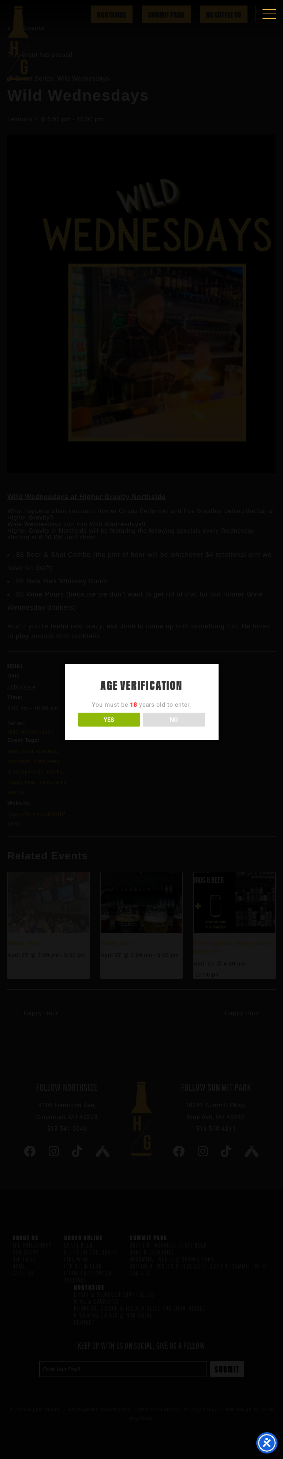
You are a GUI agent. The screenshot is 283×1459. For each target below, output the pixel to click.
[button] (269, 14)
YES (109, 719)
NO (174, 719)
